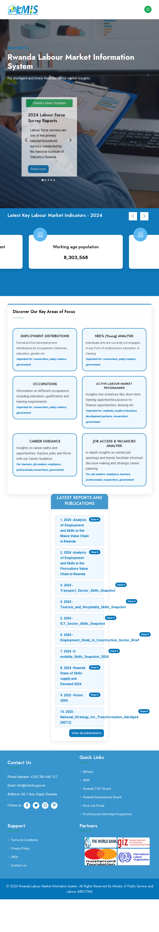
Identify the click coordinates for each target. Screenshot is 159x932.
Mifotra (88, 804)
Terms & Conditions (24, 872)
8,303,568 (79, 290)
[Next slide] (70, 156)
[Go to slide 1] (42, 212)
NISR (86, 813)
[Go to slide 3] (48, 213)
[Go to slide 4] (51, 213)
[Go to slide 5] (54, 213)
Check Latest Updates (49, 103)
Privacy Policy (20, 881)
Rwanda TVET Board (97, 821)
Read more (38, 169)
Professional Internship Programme (107, 847)
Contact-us (18, 898)
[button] (133, 249)
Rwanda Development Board (102, 830)
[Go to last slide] (26, 156)
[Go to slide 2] (45, 213)
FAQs (14, 889)
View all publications (86, 766)
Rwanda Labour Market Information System (48, 918)
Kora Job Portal (93, 838)
